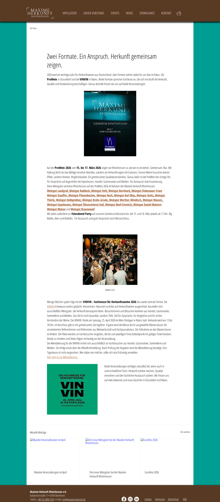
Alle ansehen (185, 431)
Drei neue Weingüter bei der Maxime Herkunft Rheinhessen (108, 474)
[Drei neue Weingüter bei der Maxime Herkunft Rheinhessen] (110, 452)
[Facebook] (124, 499)
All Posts (33, 28)
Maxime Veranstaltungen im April (50, 472)
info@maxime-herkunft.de (73, 499)
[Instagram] (130, 499)
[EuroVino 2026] (165, 452)
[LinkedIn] (136, 499)
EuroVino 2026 (152, 472)
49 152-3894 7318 (46, 499)
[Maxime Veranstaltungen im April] (54, 452)
